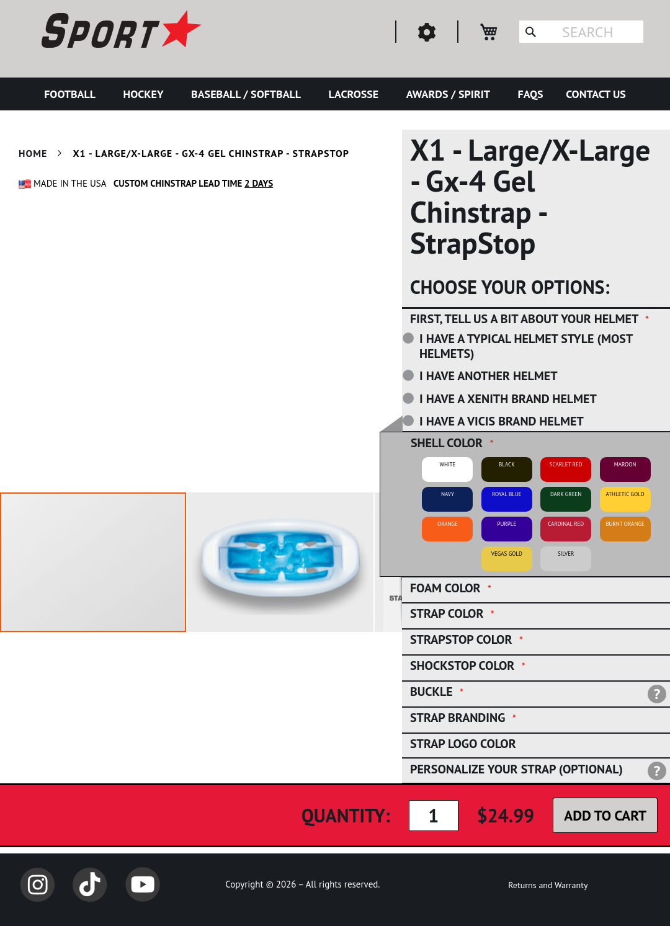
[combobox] (581, 31)
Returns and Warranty (547, 885)
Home (33, 153)
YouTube (142, 884)
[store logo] (120, 31)
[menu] (335, 94)
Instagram (37, 884)
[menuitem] (72, 94)
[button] (281, 562)
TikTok (90, 884)
